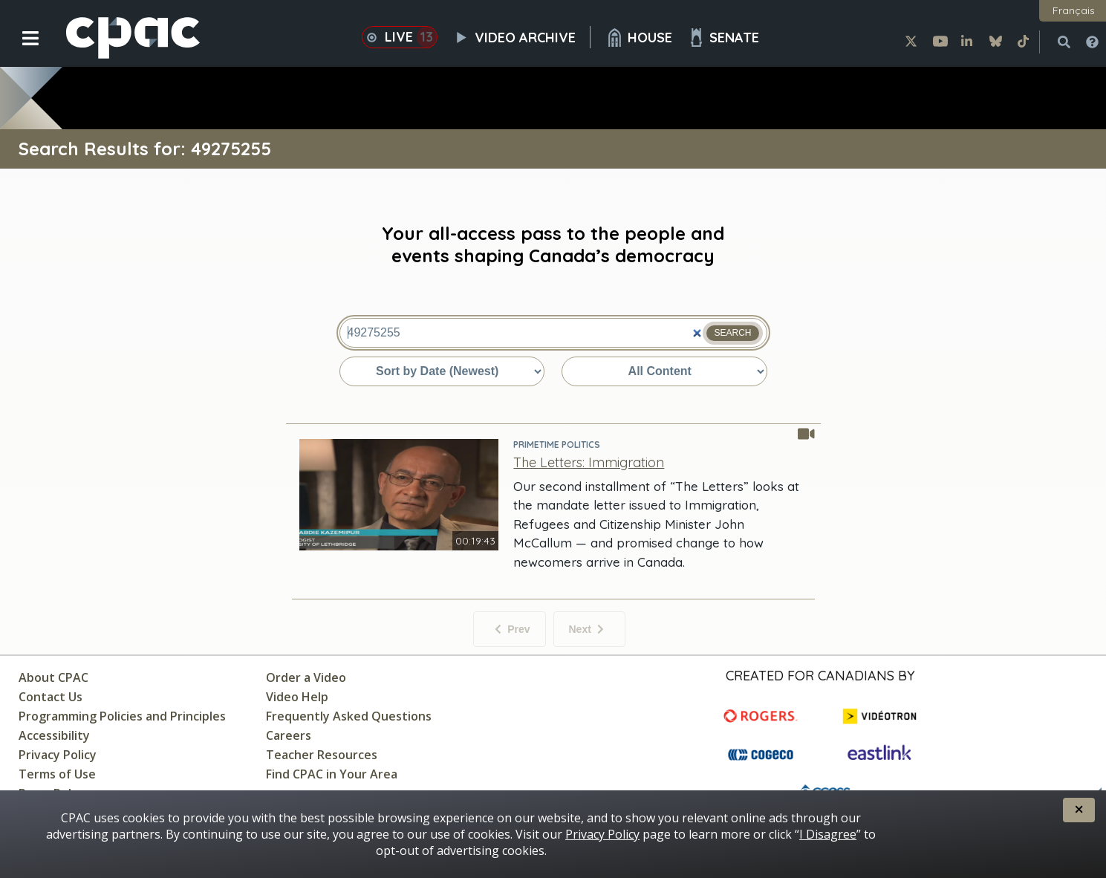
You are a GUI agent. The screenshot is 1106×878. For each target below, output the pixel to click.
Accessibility (54, 735)
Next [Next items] (586, 629)
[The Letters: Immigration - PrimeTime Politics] (588, 462)
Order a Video (306, 677)
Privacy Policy (58, 755)
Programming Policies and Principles (122, 716)
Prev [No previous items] (512, 629)
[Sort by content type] (664, 371)
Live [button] (399, 37)
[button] (20, 50)
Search (732, 333)
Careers (288, 735)
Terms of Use (57, 774)
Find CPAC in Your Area (331, 774)
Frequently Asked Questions (349, 716)
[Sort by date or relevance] (441, 371)
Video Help (297, 697)
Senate (723, 37)
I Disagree (827, 834)
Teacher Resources (321, 755)
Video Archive (521, 37)
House (638, 37)
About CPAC (53, 677)
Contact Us (50, 697)
